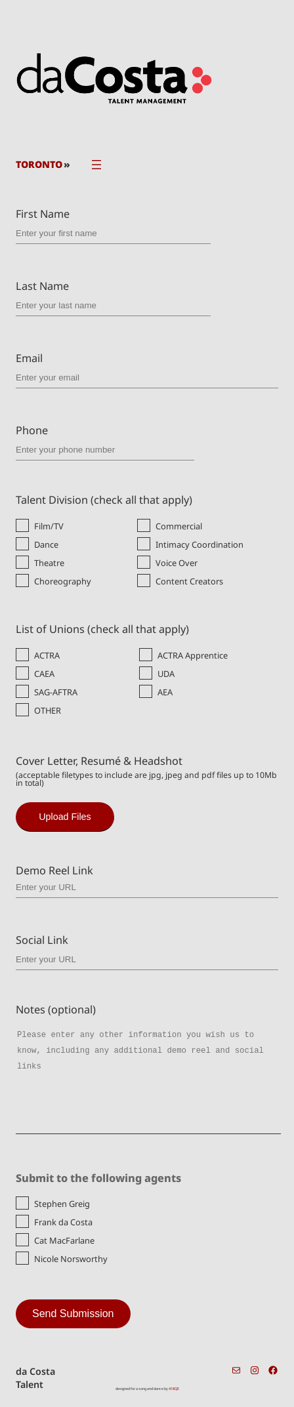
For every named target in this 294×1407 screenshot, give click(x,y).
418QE (174, 1388)
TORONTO (39, 164)
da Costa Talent (35, 1378)
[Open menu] (96, 165)
